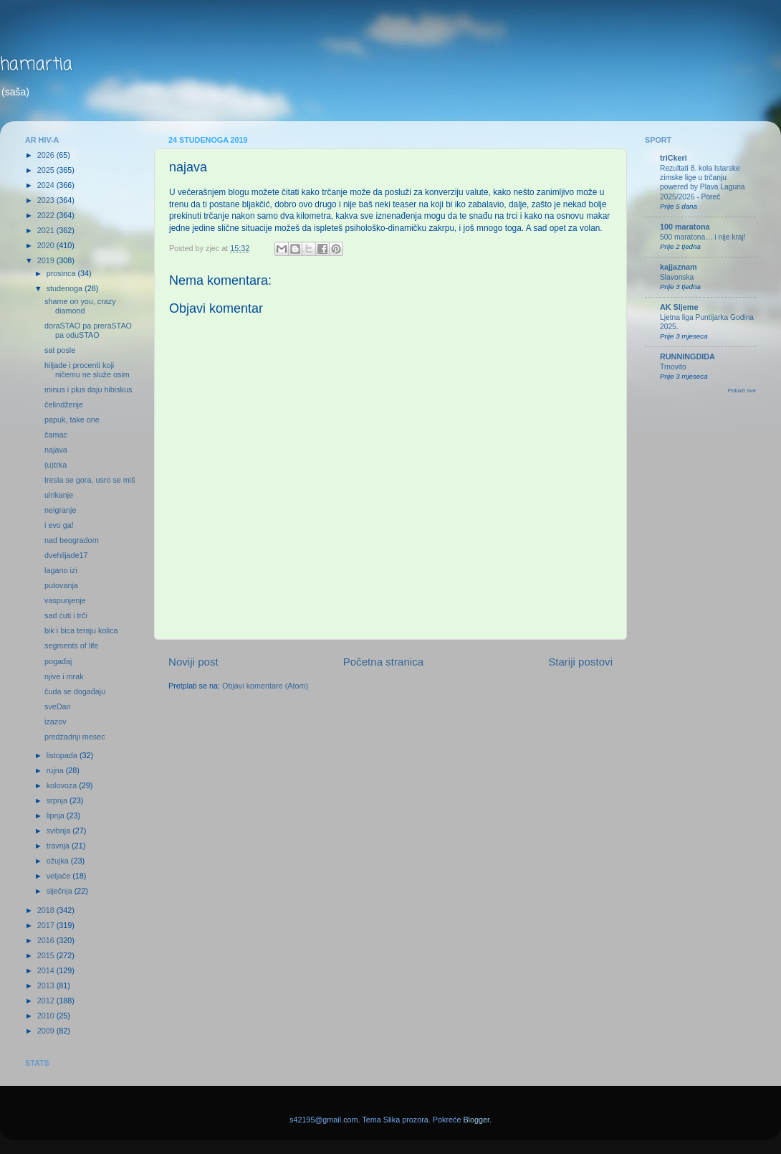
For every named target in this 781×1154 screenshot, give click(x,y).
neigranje (60, 510)
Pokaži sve (742, 390)
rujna (56, 770)
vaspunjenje (65, 600)
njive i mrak (64, 676)
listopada (63, 755)
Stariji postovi (580, 662)
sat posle (59, 350)
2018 (47, 910)
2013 (47, 985)
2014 (47, 970)
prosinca (62, 273)
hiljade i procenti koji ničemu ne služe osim (87, 370)
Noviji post (193, 662)
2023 (47, 200)
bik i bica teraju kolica (81, 630)
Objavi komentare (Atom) (265, 685)
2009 (47, 1030)
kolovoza (63, 785)
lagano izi (60, 570)
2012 (47, 1000)
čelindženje (63, 404)
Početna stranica (383, 662)
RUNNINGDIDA (687, 356)
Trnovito (673, 367)
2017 (47, 925)
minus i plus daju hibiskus (88, 389)
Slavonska (677, 277)
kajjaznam (678, 267)
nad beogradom (71, 540)
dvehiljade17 (66, 555)
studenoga (66, 288)
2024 (47, 185)
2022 (47, 215)
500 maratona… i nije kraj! (703, 237)
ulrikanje (58, 495)
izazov (55, 721)
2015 (47, 955)
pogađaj (58, 661)
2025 (47, 170)
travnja (59, 845)
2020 (47, 245)
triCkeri (673, 157)
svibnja (60, 830)
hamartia (36, 65)
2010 (47, 1015)
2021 (47, 230)
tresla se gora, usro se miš (89, 480)
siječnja (61, 890)
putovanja (61, 585)
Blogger (476, 1119)
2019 (47, 260)
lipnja (57, 815)
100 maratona (685, 226)
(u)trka (55, 464)
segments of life (71, 645)
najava (55, 449)
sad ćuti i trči (65, 615)
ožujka (59, 860)
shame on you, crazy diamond (80, 306)
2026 (47, 155)
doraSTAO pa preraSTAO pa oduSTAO (88, 330)
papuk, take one (72, 419)
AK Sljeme (679, 307)
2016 (47, 940)
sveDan (57, 706)
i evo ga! (59, 525)
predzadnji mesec (74, 736)
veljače (60, 875)
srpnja (58, 800)
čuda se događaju (74, 691)
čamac (55, 434)
